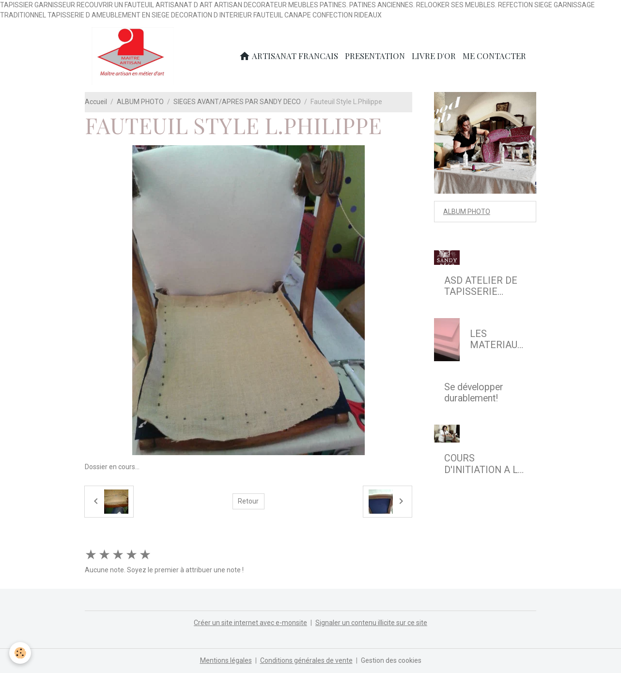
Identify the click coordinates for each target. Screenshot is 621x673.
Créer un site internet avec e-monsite (250, 623)
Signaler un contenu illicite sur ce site (371, 623)
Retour (248, 501)
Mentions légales (226, 660)
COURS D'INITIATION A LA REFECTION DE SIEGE (484, 464)
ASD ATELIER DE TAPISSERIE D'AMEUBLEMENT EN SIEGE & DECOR (483, 286)
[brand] (134, 56)
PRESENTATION (375, 55)
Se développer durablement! (473, 393)
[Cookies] (20, 653)
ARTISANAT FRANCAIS (288, 55)
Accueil (96, 102)
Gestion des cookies (391, 660)
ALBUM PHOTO (140, 102)
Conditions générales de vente (306, 660)
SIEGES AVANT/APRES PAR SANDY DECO (237, 102)
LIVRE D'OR (434, 55)
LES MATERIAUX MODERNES (496, 339)
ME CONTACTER (494, 55)
